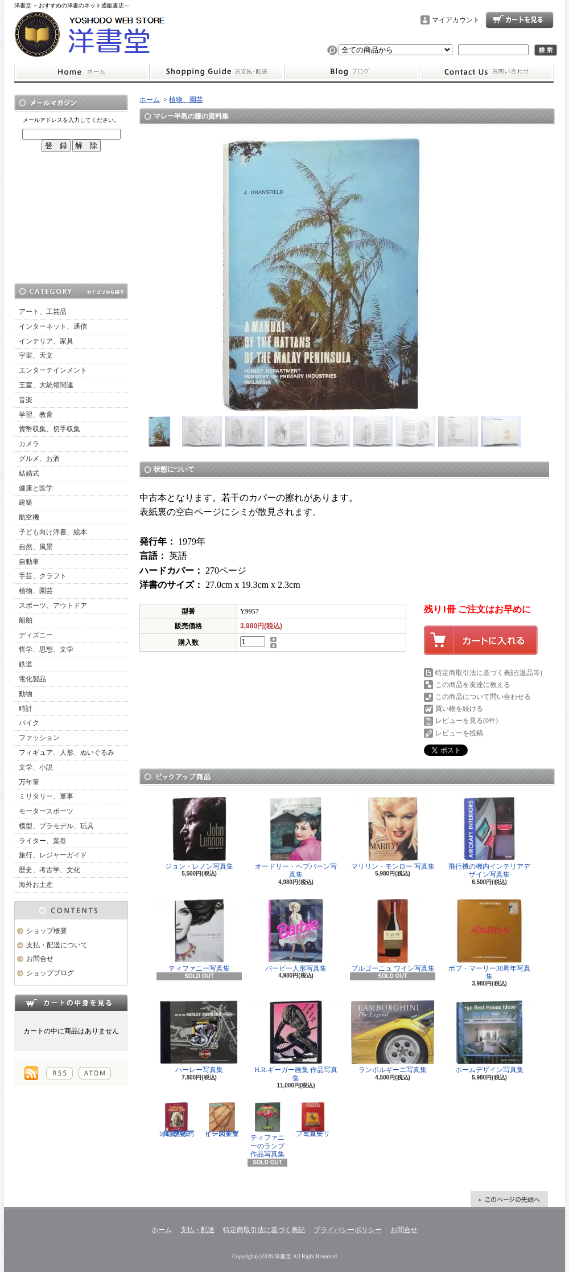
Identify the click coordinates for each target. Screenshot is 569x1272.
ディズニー (36, 635)
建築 (25, 502)
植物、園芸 (36, 591)
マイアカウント (456, 20)
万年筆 (29, 782)
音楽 (25, 400)
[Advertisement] (71, 218)
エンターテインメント (53, 370)
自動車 (29, 562)
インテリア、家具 (46, 341)
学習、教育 (36, 415)
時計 (25, 709)
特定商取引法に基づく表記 (264, 1230)
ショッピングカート (519, 19)
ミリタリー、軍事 (46, 796)
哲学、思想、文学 (46, 649)
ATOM (95, 1073)
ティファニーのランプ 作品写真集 (267, 1130)
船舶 (25, 620)
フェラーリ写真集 (313, 1120)
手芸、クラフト (43, 576)
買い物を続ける (459, 709)
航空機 (29, 517)
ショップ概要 (46, 931)
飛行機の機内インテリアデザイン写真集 (489, 837)
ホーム (81, 72)
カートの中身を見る (71, 1002)
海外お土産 (36, 885)
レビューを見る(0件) (466, 721)
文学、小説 (36, 767)
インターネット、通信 (53, 326)
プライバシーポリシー (348, 1230)
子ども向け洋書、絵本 (53, 532)
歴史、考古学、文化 (49, 870)
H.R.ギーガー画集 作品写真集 (296, 1041)
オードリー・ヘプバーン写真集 (296, 837)
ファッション (39, 738)
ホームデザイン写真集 (489, 1037)
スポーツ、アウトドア (53, 606)
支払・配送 (197, 1230)
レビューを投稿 (459, 733)
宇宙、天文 (36, 355)
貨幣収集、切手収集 (49, 429)
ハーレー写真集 (199, 1037)
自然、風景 (36, 547)
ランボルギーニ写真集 (392, 1037)
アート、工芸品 (43, 312)
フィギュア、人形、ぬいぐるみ (66, 752)
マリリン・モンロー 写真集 (392, 833)
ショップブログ (351, 72)
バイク (29, 723)
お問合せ (486, 72)
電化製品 (32, 679)
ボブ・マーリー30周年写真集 (489, 939)
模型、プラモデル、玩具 (56, 826)
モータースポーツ (46, 811)
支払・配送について (216, 72)
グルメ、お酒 (39, 459)
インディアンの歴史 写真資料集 (176, 1120)
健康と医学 (36, 488)
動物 (25, 694)
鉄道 (25, 664)
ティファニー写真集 (199, 935)
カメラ (29, 444)
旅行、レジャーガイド (53, 855)
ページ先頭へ (509, 1199)
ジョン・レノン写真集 (199, 833)
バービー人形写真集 (296, 935)
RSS (59, 1073)
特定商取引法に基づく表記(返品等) (488, 673)
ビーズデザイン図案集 (222, 1120)
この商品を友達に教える (472, 685)
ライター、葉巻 (43, 841)
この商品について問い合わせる (483, 697)
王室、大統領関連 (46, 385)
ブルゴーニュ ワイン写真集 (392, 935)
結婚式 (29, 473)
